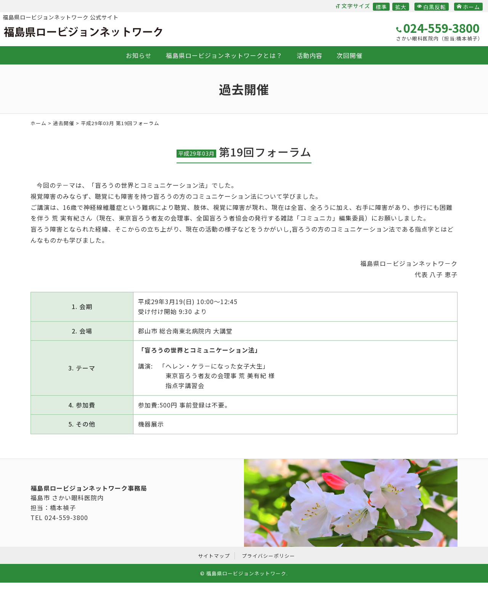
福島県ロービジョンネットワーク (83, 32)
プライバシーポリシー (268, 555)
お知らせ (139, 55)
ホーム (468, 7)
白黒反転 (431, 7)
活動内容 (310, 55)
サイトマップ (214, 555)
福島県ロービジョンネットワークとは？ (224, 55)
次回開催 (350, 55)
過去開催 (63, 123)
